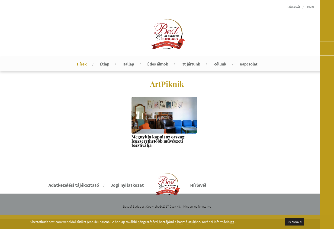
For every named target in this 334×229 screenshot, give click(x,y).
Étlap (104, 64)
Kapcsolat (248, 64)
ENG (310, 7)
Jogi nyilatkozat (127, 185)
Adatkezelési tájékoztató (73, 185)
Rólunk (219, 64)
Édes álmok (157, 64)
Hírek (82, 64)
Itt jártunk (190, 64)
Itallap (128, 64)
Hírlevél (293, 7)
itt (232, 222)
